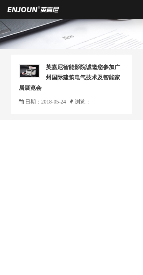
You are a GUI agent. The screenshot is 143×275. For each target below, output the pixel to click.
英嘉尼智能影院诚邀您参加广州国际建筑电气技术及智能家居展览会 (69, 77)
